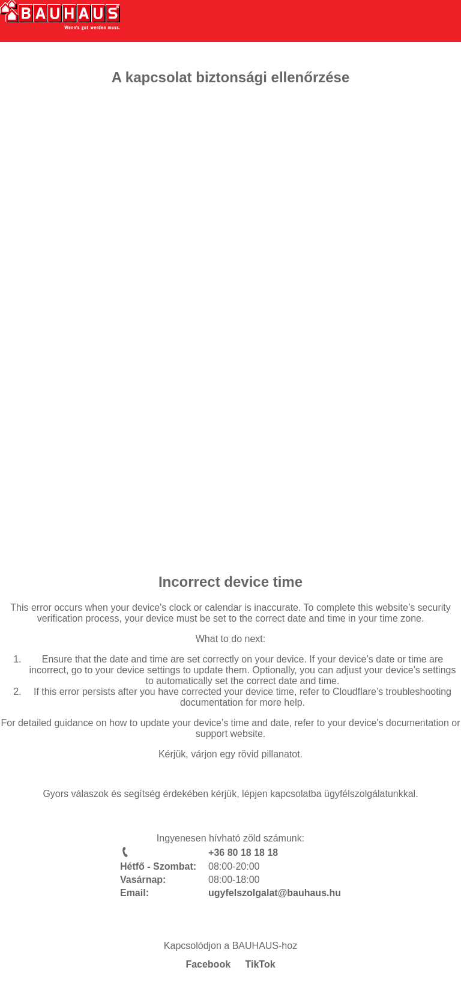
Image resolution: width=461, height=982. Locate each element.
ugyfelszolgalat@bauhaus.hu (274, 893)
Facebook (207, 964)
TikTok (261, 964)
